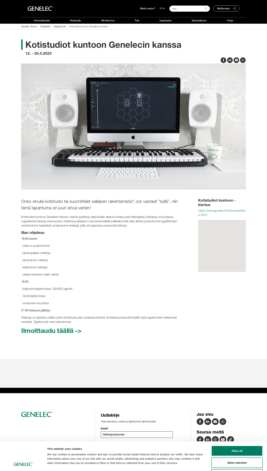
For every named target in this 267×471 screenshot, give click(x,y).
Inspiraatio (166, 20)
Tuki (137, 20)
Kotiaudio (75, 20)
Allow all (237, 423)
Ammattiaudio (42, 20)
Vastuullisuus (199, 20)
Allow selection (237, 435)
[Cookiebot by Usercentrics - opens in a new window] (23, 464)
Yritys (230, 20)
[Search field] (189, 9)
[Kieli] (162, 8)
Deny (237, 447)
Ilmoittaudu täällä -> (51, 331)
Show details (188, 463)
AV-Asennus (108, 20)
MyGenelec (223, 8)
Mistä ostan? (147, 8)
